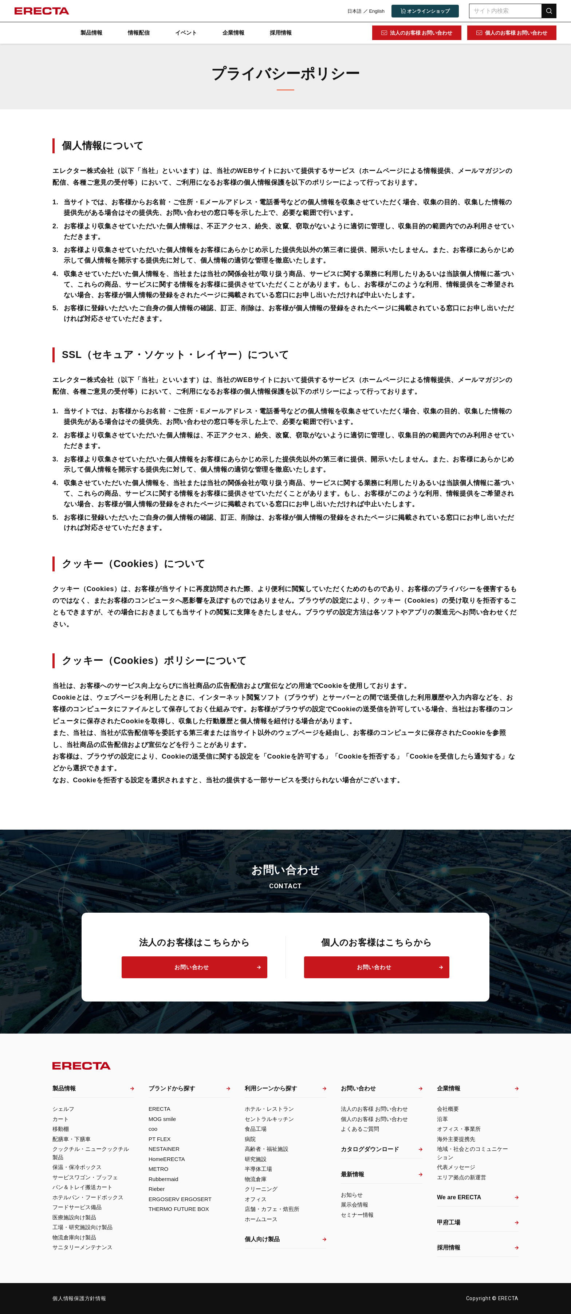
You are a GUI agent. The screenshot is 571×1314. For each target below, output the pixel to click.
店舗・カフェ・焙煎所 (272, 1209)
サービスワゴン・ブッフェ (85, 1177)
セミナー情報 (357, 1215)
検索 (549, 11)
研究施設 (256, 1159)
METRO (158, 1169)
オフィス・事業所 (459, 1129)
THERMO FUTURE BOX (179, 1209)
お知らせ (352, 1195)
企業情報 (233, 32)
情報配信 (139, 32)
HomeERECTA (167, 1159)
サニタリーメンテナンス (82, 1247)
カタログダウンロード (370, 1149)
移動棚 (60, 1129)
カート (60, 1119)
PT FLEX (160, 1139)
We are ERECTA (459, 1197)
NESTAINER (164, 1149)
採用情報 (281, 32)
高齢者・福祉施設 (266, 1149)
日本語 (354, 11)
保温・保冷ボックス (77, 1167)
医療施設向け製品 (74, 1217)
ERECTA (159, 1109)
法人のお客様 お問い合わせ (421, 33)
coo (153, 1129)
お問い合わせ (191, 967)
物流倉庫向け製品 (74, 1237)
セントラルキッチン (269, 1119)
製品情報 (91, 32)
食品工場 (256, 1129)
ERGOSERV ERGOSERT (180, 1199)
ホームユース (261, 1219)
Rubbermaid (163, 1179)
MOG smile (162, 1119)
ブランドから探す (172, 1088)
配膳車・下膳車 (71, 1139)
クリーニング (261, 1189)
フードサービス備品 (77, 1207)
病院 (250, 1139)
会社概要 (448, 1109)
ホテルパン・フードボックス (87, 1197)
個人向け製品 (262, 1239)
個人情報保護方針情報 (79, 1298)
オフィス (256, 1199)
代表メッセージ (456, 1167)
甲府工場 (448, 1222)
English (377, 11)
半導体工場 (258, 1169)
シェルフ (63, 1109)
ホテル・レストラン (269, 1109)
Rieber (157, 1189)
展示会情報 (354, 1204)
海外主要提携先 (456, 1139)
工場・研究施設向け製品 (82, 1227)
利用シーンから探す (271, 1088)
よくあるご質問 (360, 1129)
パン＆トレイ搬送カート (82, 1187)
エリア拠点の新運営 (461, 1177)
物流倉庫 (256, 1179)
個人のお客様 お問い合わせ (516, 33)
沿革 (442, 1119)
